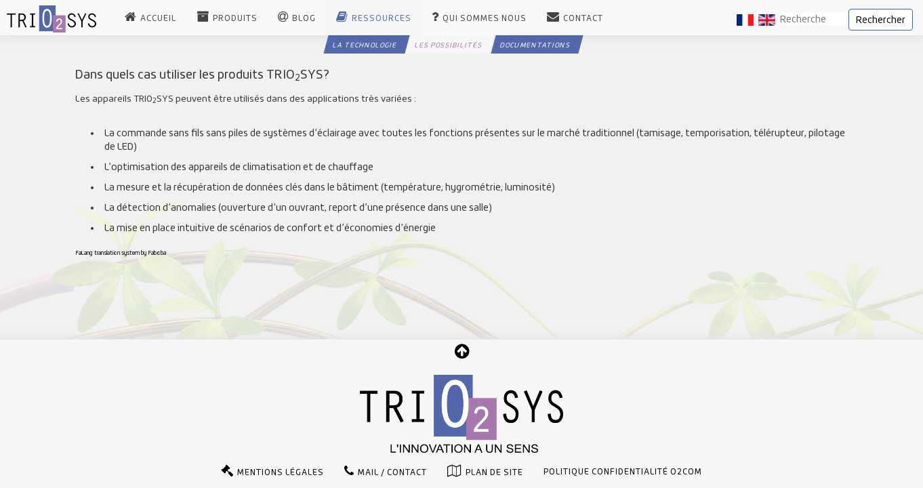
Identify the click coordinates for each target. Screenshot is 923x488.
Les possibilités (448, 45)
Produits (235, 18)
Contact (583, 18)
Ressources (381, 18)
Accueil (158, 18)
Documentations (535, 45)
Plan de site (494, 472)
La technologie (364, 45)
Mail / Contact (392, 472)
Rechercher (880, 19)
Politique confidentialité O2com (622, 471)
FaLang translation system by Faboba (120, 252)
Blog (304, 18)
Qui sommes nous (485, 18)
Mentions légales (280, 472)
